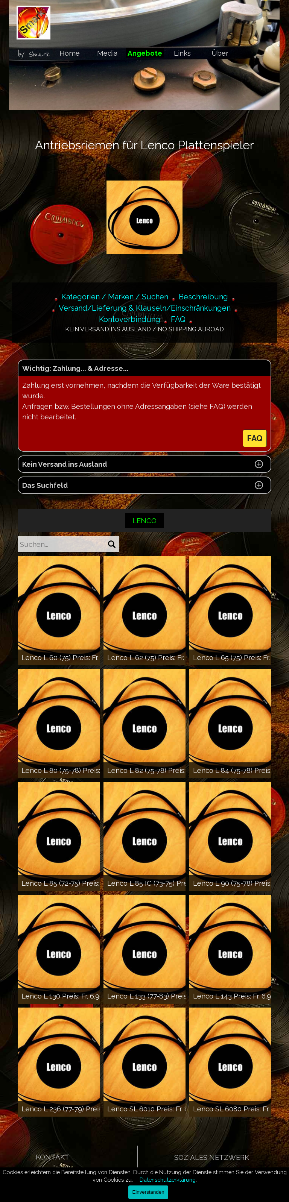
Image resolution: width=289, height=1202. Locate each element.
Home (69, 53)
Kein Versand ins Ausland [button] (64, 464)
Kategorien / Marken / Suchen (114, 296)
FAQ (178, 319)
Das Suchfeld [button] (45, 485)
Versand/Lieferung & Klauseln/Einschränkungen (145, 308)
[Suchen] (111, 544)
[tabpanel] (38, 54)
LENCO (144, 520)
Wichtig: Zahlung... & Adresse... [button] (75, 368)
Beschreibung (203, 296)
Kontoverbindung (129, 319)
